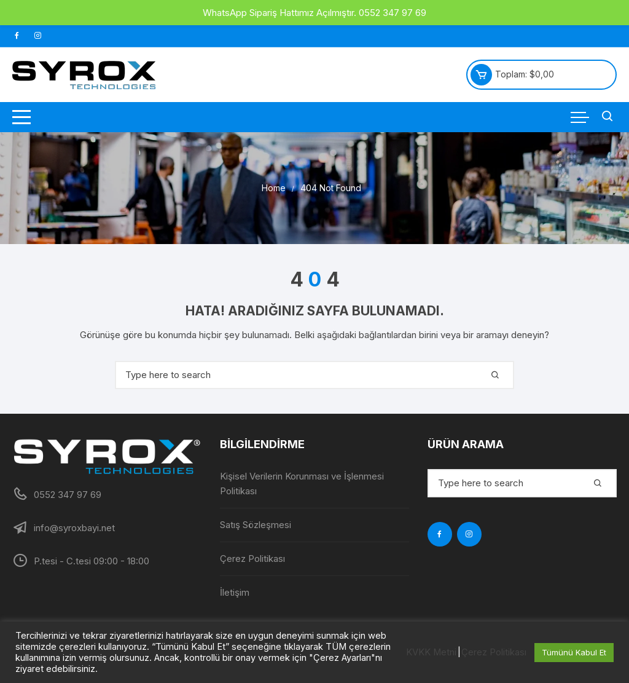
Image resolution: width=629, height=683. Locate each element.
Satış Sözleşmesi (255, 525)
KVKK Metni (431, 652)
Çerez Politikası (252, 558)
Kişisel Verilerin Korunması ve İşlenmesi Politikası (302, 483)
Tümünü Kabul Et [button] (574, 652)
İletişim (234, 592)
